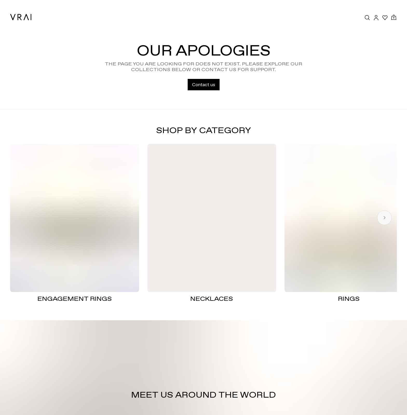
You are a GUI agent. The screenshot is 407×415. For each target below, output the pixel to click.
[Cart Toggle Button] (394, 17)
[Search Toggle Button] (367, 18)
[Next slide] (384, 217)
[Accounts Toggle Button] (376, 18)
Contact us (203, 84)
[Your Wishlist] (385, 18)
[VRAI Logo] (20, 17)
